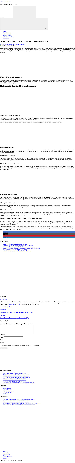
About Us (5, 453)
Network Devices (7, 34)
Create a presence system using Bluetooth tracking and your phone (18, 384)
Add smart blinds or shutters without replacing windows (16, 403)
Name (2, 339)
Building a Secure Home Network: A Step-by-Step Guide (16, 376)
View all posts (3, 299)
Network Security (7, 35)
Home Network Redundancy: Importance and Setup (15, 244)
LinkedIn (19, 304)
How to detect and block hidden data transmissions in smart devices (19, 406)
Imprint (4, 457)
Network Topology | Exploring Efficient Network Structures (17, 250)
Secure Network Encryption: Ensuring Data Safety (15, 249)
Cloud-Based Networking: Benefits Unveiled (13, 246)
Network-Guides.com (5, 1)
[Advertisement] (37, 64)
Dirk (16, 44)
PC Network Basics (7, 307)
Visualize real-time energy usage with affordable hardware (16, 402)
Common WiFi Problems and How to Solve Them (14, 381)
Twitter (10, 304)
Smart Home (6, 38)
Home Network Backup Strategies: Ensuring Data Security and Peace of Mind (21, 248)
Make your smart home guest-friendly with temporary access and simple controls (22, 405)
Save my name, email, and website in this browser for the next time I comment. (20, 347)
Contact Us (5, 454)
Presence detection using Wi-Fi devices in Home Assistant (16, 379)
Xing (14, 304)
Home (4, 31)
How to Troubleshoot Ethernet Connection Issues (14, 375)
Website (2, 344)
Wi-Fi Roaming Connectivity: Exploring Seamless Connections (18, 245)
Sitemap (5, 459)
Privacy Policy (6, 455)
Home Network (6, 32)
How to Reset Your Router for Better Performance (14, 380)
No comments (21, 44)
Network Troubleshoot (8, 36)
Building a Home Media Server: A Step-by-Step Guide (16, 377)
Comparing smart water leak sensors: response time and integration (18, 401)
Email (2, 341)
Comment (2, 336)
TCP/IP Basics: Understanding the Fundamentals (14, 383)
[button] (5, 232)
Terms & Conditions (7, 458)
